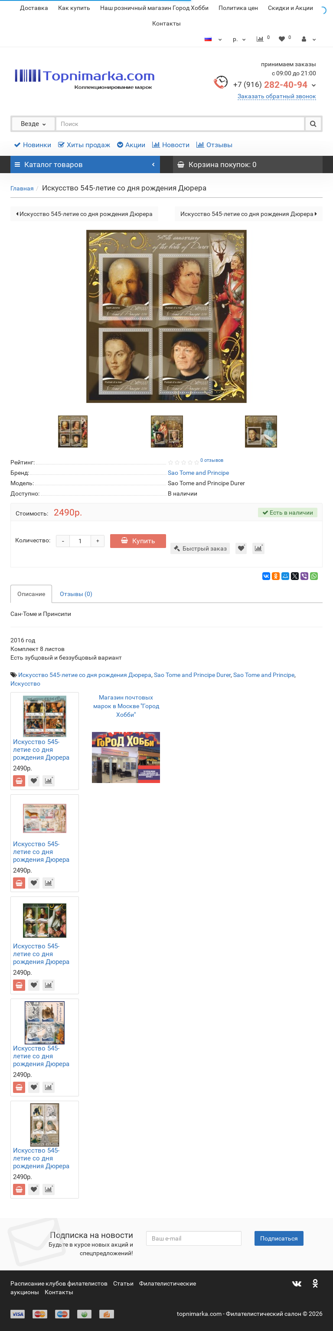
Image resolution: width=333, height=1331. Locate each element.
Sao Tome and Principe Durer (192, 674)
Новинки (32, 145)
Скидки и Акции (290, 7)
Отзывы (214, 145)
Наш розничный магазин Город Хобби (154, 7)
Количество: (32, 540)
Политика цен (238, 7)
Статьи (123, 1283)
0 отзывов (211, 460)
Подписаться (279, 1238)
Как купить (74, 7)
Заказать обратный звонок (277, 96)
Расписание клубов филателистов (59, 1283)
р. (240, 38)
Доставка (34, 7)
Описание (31, 593)
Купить (138, 541)
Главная (22, 188)
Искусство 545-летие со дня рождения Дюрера (84, 213)
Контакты (166, 23)
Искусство (25, 683)
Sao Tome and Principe (263, 674)
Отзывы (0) (76, 593)
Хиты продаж (84, 145)
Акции (131, 145)
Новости (170, 145)
